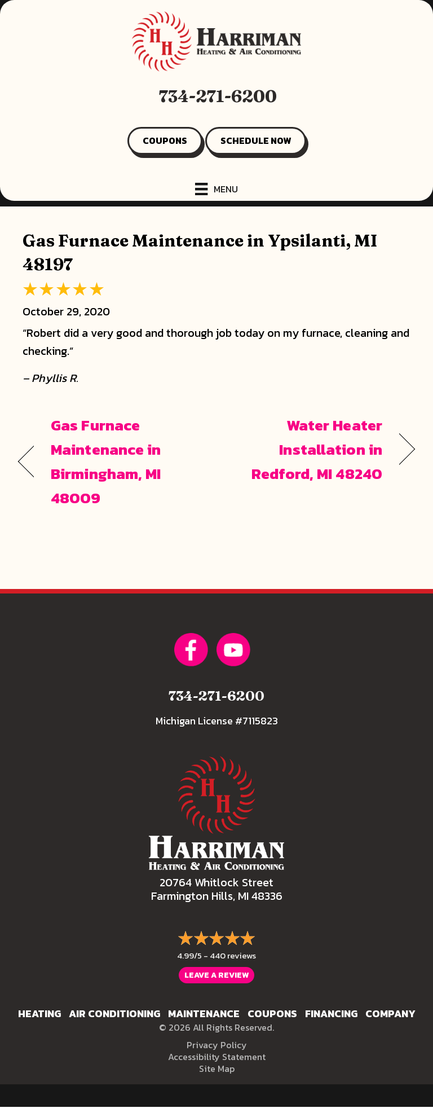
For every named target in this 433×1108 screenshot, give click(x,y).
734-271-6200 (218, 96)
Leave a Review (216, 975)
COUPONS (165, 140)
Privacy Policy (217, 1044)
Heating (39, 1013)
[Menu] (216, 189)
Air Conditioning (114, 1013)
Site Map (217, 1068)
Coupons (272, 1013)
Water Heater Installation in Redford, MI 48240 (305, 449)
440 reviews (233, 955)
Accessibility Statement (217, 1056)
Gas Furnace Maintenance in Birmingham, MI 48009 (106, 462)
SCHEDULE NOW (255, 140)
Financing (331, 1013)
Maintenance (204, 1013)
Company (390, 1013)
